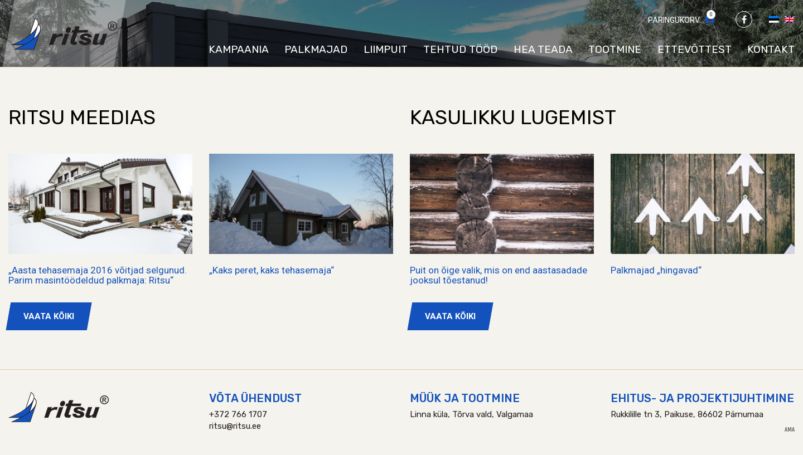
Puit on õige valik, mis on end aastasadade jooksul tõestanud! (498, 275)
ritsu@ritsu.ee (235, 426)
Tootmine (614, 49)
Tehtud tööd (460, 49)
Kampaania (239, 49)
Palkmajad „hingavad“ (656, 270)
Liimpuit (386, 49)
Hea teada (543, 49)
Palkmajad (315, 49)
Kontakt (771, 49)
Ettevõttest (694, 49)
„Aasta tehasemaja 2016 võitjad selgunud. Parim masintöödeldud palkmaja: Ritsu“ (97, 275)
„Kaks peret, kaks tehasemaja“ (271, 270)
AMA (790, 430)
